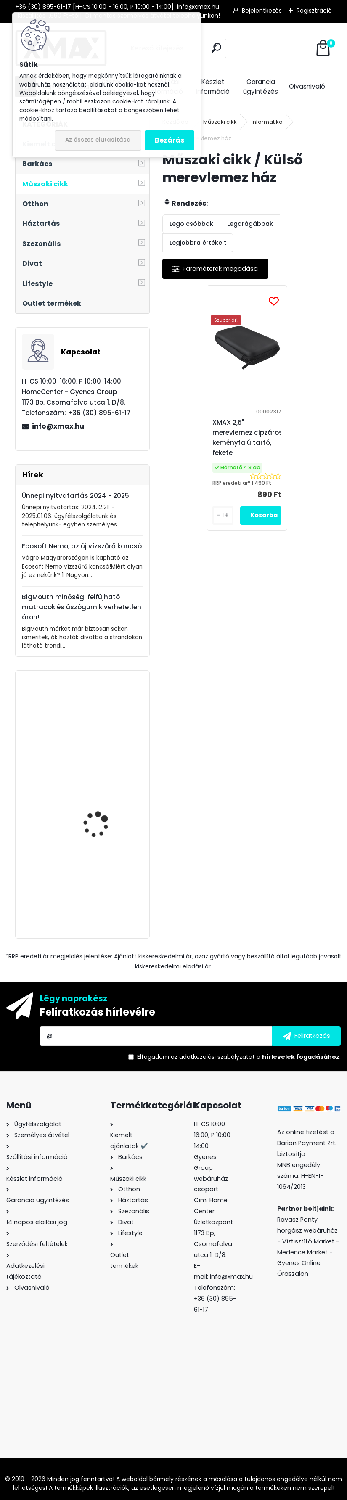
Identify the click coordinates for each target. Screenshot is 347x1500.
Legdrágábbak (250, 224)
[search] (216, 48)
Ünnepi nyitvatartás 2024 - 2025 (75, 495)
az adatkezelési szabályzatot (213, 1057)
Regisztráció (314, 10)
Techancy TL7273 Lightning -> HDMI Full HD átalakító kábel (107, 883)
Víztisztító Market (308, 1241)
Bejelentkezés (262, 10)
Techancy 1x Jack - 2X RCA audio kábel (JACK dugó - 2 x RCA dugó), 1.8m (104, 722)
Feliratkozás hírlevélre (97, 1012)
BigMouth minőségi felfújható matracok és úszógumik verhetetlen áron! (81, 607)
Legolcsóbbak (191, 224)
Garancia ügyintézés (260, 86)
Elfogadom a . (239, 1057)
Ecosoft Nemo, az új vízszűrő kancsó (82, 546)
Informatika (267, 122)
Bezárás (169, 140)
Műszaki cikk (220, 122)
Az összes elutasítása (98, 140)
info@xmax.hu (58, 426)
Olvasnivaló (307, 86)
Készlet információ (213, 86)
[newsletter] (306, 1036)
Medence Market (302, 1252)
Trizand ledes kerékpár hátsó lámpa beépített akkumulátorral (104, 800)
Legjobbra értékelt (198, 242)
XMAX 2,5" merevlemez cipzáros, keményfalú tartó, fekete (249, 437)
